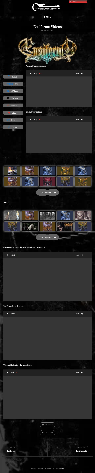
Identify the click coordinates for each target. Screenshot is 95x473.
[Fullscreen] (86, 73)
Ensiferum (49, 433)
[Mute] (82, 73)
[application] (59, 88)
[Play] (30, 73)
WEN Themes (59, 468)
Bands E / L (49, 425)
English (73, 1)
